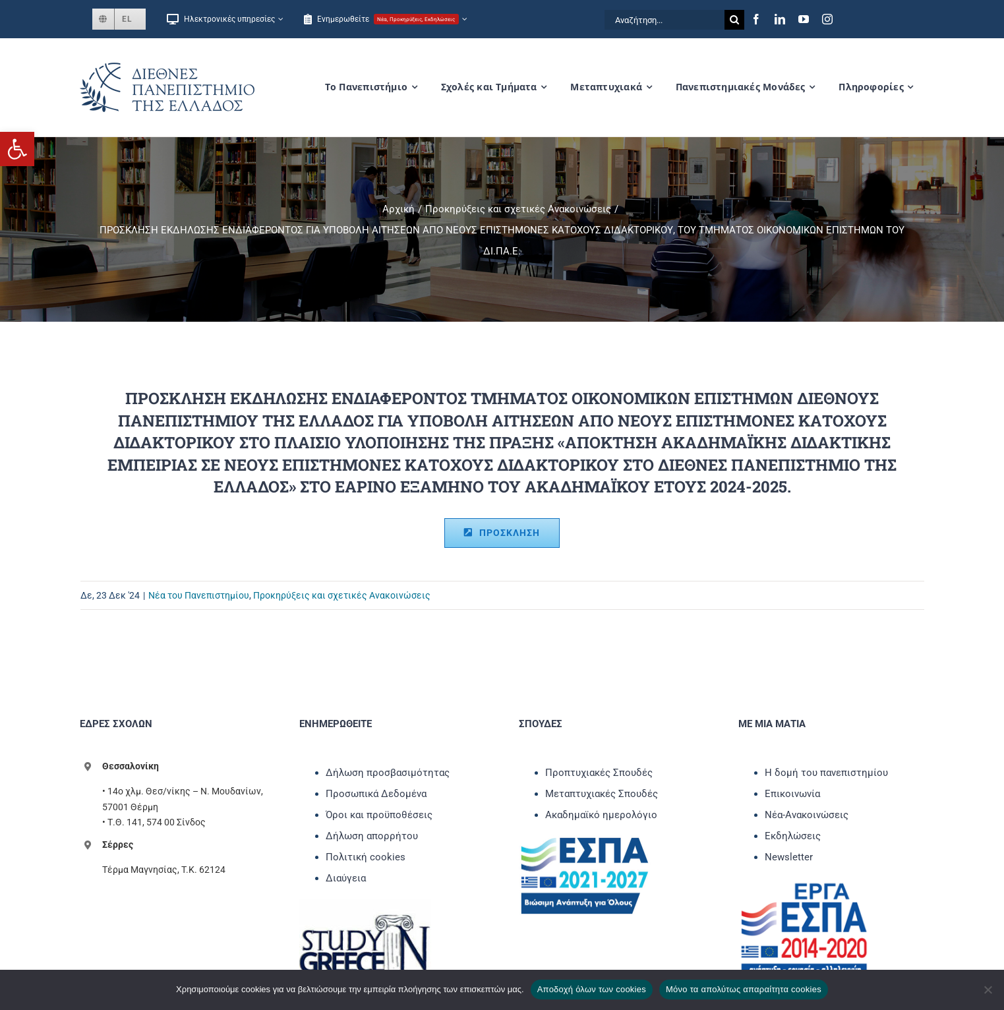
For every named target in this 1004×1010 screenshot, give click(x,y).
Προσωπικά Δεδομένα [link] (376, 794)
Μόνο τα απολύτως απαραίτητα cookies (743, 989)
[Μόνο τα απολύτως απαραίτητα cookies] (987, 989)
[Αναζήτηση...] (664, 20)
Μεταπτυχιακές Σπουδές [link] (601, 794)
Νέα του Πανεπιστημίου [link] (198, 595)
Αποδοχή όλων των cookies (591, 989)
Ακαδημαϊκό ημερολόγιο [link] (601, 815)
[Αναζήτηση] (734, 20)
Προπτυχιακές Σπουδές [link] (599, 773)
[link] (17, 149)
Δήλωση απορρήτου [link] (372, 836)
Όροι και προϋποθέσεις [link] (379, 815)
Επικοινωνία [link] (792, 794)
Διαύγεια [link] (346, 878)
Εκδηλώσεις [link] (793, 836)
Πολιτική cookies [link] (365, 857)
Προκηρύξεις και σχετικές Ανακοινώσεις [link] (341, 595)
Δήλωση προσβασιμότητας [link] (388, 773)
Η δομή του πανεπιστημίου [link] (826, 773)
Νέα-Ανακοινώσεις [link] (806, 815)
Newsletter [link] (789, 857)
